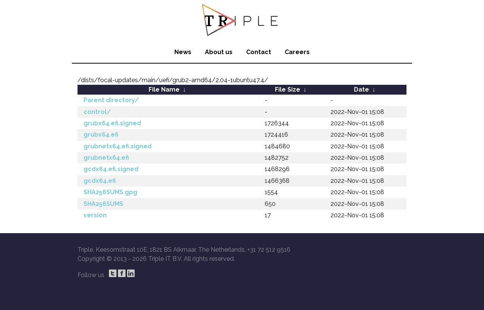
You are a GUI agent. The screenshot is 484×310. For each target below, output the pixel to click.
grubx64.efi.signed (112, 123)
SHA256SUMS (103, 203)
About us (219, 52)
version (95, 215)
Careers (297, 52)
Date (361, 89)
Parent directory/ (111, 100)
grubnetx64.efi (106, 157)
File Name (164, 89)
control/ (97, 111)
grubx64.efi (101, 134)
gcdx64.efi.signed (111, 169)
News (182, 52)
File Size (287, 89)
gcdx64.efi (100, 180)
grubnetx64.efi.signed (118, 146)
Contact (258, 52)
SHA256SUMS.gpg (110, 192)
